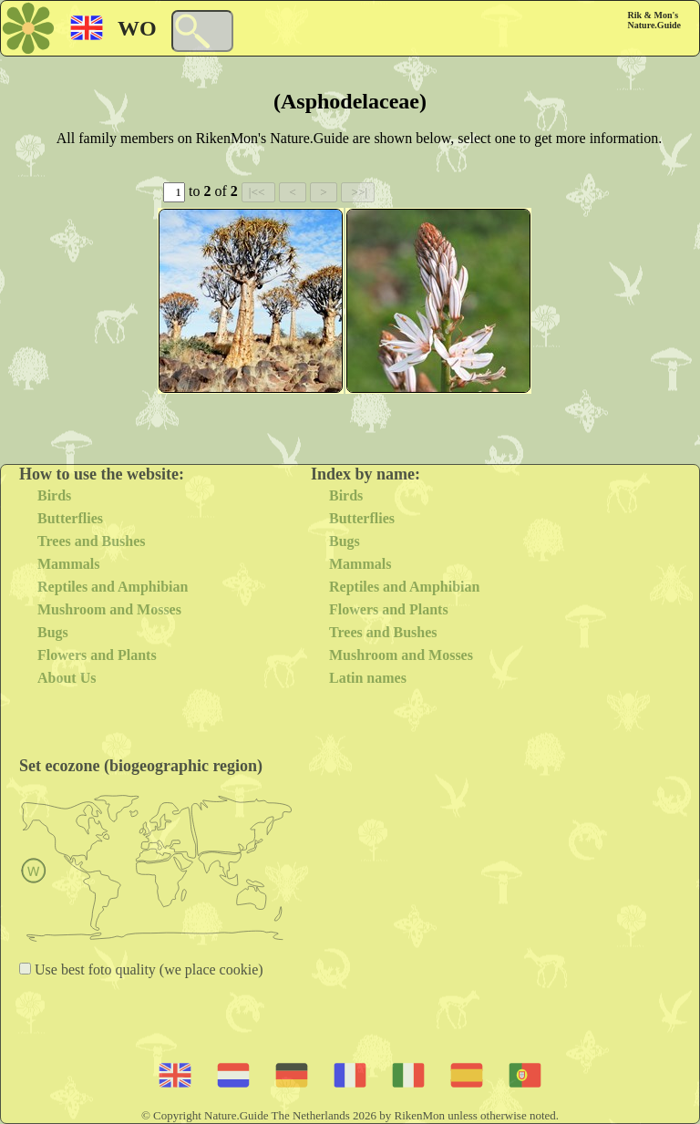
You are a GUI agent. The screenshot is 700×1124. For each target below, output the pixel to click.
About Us (66, 678)
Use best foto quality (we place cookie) (147, 969)
